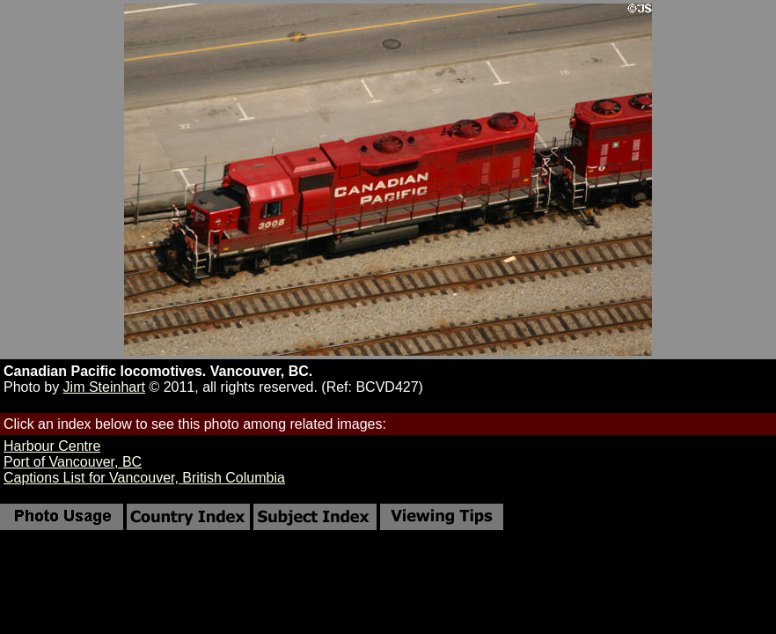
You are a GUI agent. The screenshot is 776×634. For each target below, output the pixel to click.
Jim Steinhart (104, 387)
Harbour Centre (52, 446)
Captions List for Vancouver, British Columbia (144, 477)
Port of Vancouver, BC (73, 461)
